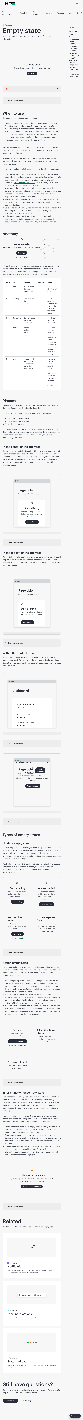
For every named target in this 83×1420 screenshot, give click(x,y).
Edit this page (26, 1392)
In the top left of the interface (73, 48)
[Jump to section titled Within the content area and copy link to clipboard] (37, 653)
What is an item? (22, 257)
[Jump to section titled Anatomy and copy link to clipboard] (21, 234)
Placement (72, 37)
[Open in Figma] (7, 89)
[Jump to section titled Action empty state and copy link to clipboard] (31, 963)
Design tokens (35, 13)
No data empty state (74, 64)
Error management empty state (74, 74)
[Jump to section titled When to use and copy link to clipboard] (27, 113)
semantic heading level (52, 302)
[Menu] (77, 3)
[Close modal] (47, 762)
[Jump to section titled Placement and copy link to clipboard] (24, 400)
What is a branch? (17, 938)
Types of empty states (73, 59)
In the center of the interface (74, 42)
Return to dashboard (17, 1041)
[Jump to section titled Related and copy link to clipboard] (59, 1221)
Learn (71, 13)
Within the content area (74, 54)
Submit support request (32, 1187)
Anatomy (72, 34)
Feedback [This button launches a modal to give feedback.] (75, 1416)
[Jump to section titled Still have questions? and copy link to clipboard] (59, 1375)
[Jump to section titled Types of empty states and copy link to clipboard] (43, 835)
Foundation (24, 13)
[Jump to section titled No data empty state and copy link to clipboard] (32, 843)
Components (47, 13)
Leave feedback (10, 1392)
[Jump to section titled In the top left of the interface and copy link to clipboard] (44, 553)
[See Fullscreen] (57, 89)
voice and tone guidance (24, 183)
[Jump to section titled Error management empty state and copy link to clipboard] (47, 1092)
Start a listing (32, 522)
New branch (17, 934)
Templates (60, 13)
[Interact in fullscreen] (4, 472)
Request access (46, 904)
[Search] (77, 13)
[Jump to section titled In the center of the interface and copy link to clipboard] (43, 447)
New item (32, 73)
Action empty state (74, 68)
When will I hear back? (17, 1045)
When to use (73, 31)
